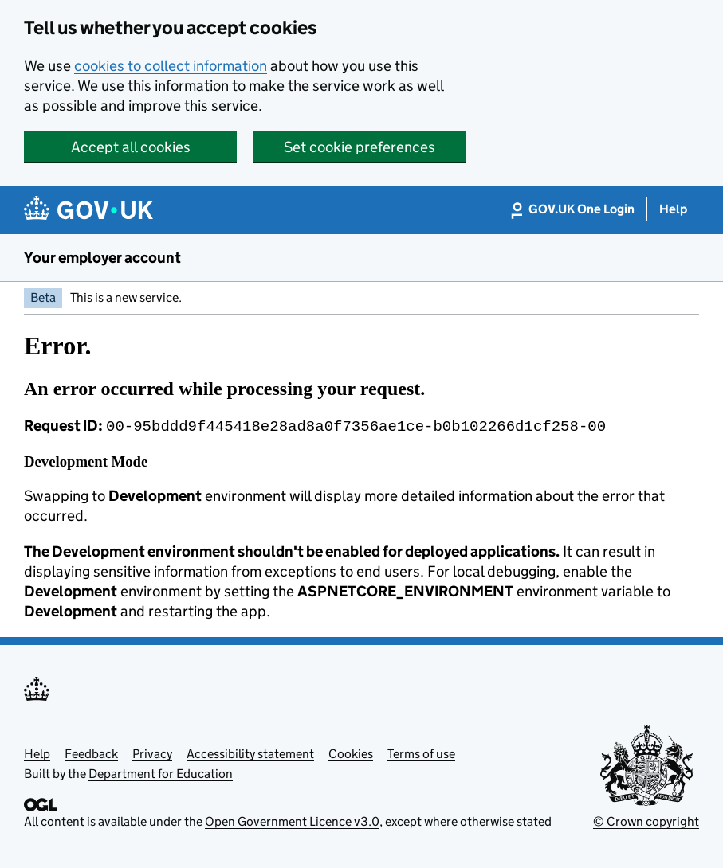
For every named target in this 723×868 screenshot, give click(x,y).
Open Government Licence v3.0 (292, 819)
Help (37, 752)
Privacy (152, 752)
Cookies (350, 752)
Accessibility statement (250, 752)
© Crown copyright (646, 819)
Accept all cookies (131, 147)
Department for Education (160, 772)
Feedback (91, 752)
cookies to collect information (170, 66)
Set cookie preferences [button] (359, 147)
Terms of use (421, 752)
